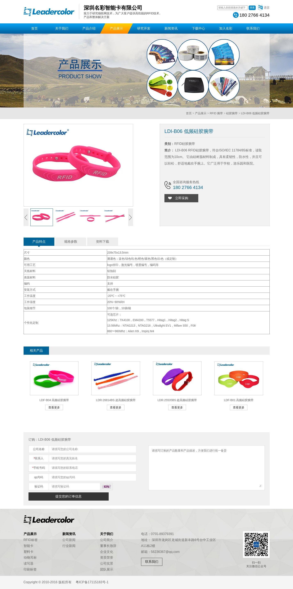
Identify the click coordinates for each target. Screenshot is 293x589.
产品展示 (116, 28)
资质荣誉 (106, 557)
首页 (34, 28)
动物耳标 (30, 557)
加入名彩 (225, 28)
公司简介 (106, 540)
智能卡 (28, 546)
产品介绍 (89, 28)
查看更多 (54, 407)
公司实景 (106, 563)
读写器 (28, 563)
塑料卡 (28, 552)
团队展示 (106, 569)
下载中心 (198, 28)
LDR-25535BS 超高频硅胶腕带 (177, 400)
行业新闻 (68, 546)
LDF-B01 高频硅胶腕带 (238, 400)
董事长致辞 (108, 546)
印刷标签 (30, 569)
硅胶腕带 (232, 113)
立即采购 (181, 198)
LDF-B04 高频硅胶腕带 (54, 400)
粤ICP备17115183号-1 (92, 582)
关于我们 (61, 28)
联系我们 (253, 28)
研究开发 (143, 28)
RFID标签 (31, 540)
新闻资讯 (171, 28)
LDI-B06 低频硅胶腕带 (255, 113)
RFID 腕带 (216, 113)
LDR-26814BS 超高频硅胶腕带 (115, 400)
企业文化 (106, 552)
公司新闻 (68, 540)
